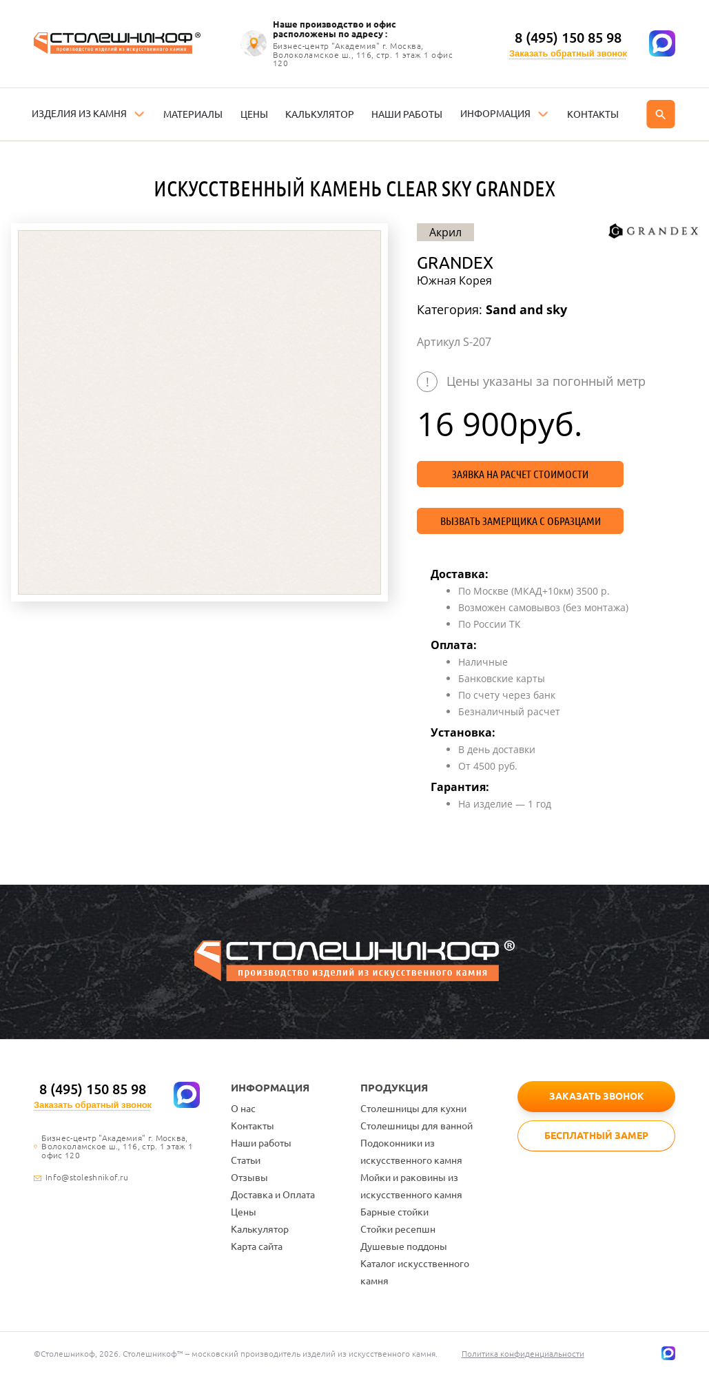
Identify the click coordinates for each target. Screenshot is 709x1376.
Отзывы (249, 1177)
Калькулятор (260, 1229)
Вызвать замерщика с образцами (520, 521)
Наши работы (261, 1143)
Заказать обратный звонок (568, 53)
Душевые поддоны (403, 1246)
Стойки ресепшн (397, 1229)
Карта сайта (256, 1246)
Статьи (245, 1160)
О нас (243, 1108)
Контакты (252, 1125)
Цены (243, 1212)
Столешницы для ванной (416, 1125)
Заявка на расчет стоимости (520, 474)
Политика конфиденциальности (523, 1353)
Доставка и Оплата (273, 1194)
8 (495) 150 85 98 (568, 37)
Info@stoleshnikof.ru (86, 1177)
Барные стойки (394, 1212)
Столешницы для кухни (413, 1108)
